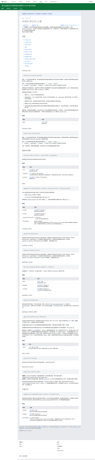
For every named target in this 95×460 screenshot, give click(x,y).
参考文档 (35, 1)
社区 (46, 1)
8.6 (67, 25)
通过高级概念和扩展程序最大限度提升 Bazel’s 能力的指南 (19, 5)
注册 (51, 13)
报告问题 (26, 25)
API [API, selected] (21, 8)
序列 (34, 169)
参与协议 (45, 13)
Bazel (23, 18)
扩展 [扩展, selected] (41, 1)
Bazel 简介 (14, 1)
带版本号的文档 (53, 1)
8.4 (71, 25)
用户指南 (28, 1)
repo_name (27, 61)
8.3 (73, 25)
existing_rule (28, 39)
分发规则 (15, 8)
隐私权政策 (24, 456)
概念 (2, 8)
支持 (58, 444)
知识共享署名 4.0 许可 (40, 426)
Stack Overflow (60, 450)
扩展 (27, 18)
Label (25, 316)
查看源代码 (35, 25)
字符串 (43, 122)
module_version (28, 51)
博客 (20, 444)
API (30, 18)
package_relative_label (30, 59)
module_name (28, 49)
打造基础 (24, 13)
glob (26, 47)
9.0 (65, 25)
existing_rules (28, 42)
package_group (28, 54)
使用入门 (21, 1)
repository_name (29, 63)
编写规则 (8, 8)
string (25, 233)
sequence (26, 188)
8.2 (76, 25)
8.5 (69, 25)
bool (30, 417)
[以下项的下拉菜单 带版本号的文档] (58, 1)
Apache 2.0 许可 (60, 426)
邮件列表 (39, 13)
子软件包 (27, 66)
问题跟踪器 (59, 446)
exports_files (28, 44)
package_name (28, 56)
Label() (33, 330)
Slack (58, 448)
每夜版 (62, 25)
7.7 (78, 25)
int (34, 217)
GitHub (90, 1)
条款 (20, 456)
